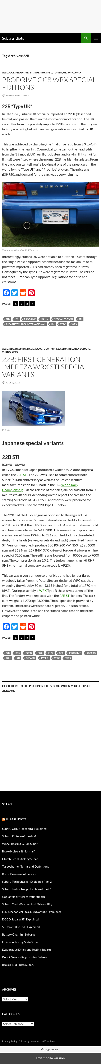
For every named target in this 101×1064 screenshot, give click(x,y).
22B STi (22, 475)
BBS (11, 348)
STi (31, 72)
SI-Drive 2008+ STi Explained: (21, 927)
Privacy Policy (9, 1041)
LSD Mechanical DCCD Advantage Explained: (31, 912)
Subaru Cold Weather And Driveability (27, 904)
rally (44, 319)
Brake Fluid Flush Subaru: (18, 964)
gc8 (11, 72)
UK (65, 72)
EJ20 (40, 653)
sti (80, 319)
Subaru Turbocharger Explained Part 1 (27, 889)
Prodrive (22, 72)
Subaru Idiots (13, 38)
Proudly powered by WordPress (37, 1041)
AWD (5, 72)
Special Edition (63, 319)
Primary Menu (96, 38)
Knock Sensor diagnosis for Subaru (24, 957)
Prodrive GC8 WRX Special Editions (49, 83)
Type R (44, 658)
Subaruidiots (16, 819)
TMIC (49, 72)
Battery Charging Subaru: (18, 934)
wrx (74, 324)
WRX (78, 72)
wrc (71, 72)
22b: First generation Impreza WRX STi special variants (45, 367)
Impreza (55, 348)
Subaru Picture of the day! (19, 836)
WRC (63, 324)
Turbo (57, 72)
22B (8, 319)
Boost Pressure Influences (19, 874)
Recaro (73, 348)
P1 (16, 319)
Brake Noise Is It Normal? (18, 851)
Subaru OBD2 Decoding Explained (24, 828)
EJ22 (50, 653)
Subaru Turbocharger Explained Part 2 (27, 881)
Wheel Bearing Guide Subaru (20, 844)
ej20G (39, 348)
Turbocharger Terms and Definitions (25, 866)
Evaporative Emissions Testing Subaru (26, 949)
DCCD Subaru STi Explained (20, 919)
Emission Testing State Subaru (21, 942)
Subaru (40, 72)
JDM (64, 348)
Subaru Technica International (25, 324)
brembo (20, 348)
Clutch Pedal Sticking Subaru (21, 859)
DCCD (30, 348)
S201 (8, 658)
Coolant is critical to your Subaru (23, 896)
